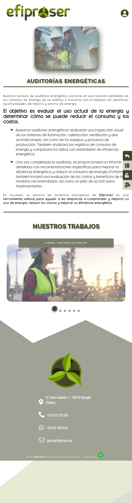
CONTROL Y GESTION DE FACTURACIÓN (66, 242)
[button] (54, 312)
